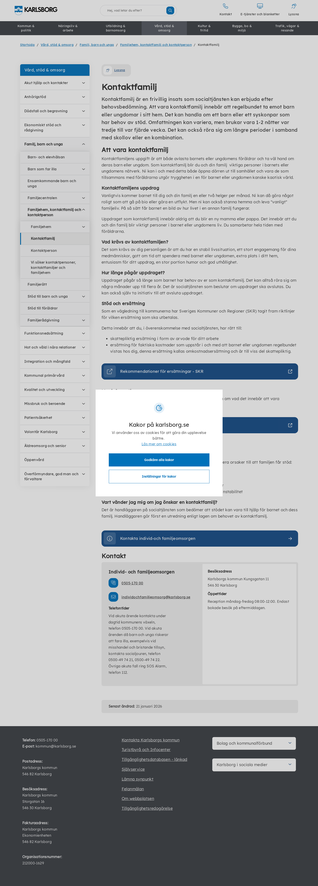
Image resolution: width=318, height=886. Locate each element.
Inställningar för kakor (159, 476)
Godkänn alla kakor (159, 460)
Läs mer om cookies (159, 444)
